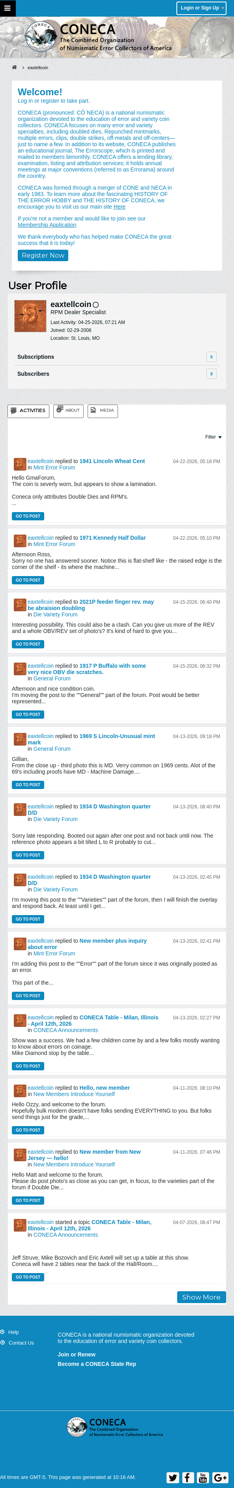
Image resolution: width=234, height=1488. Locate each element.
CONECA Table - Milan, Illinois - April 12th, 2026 (90, 1225)
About (72, 410)
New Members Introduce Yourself (74, 1094)
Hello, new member (105, 1088)
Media (107, 410)
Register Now (43, 255)
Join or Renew (76, 1354)
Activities (32, 410)
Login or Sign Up (202, 8)
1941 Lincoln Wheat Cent (112, 461)
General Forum (52, 678)
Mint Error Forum (54, 467)
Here (119, 206)
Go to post (28, 516)
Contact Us (21, 1343)
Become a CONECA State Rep (97, 1364)
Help (13, 1332)
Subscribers (33, 374)
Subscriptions (35, 357)
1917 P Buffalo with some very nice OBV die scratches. (87, 669)
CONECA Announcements (66, 1030)
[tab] (28, 411)
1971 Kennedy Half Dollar (113, 538)
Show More (201, 1297)
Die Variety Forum (56, 614)
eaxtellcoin (41, 461)
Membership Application (47, 225)
